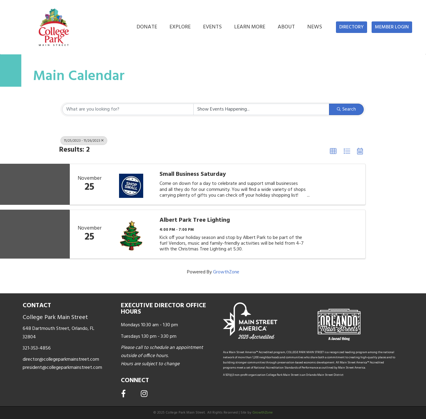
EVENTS (212, 27)
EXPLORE (180, 27)
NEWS (314, 27)
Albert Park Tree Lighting (195, 220)
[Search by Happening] (261, 109)
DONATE (147, 27)
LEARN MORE (249, 27)
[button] (351, 27)
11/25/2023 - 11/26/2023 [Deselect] (84, 141)
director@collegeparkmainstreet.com (61, 359)
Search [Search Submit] (346, 109)
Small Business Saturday (193, 174)
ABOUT (286, 27)
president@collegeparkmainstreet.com (62, 368)
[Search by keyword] (128, 109)
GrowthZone (226, 272)
